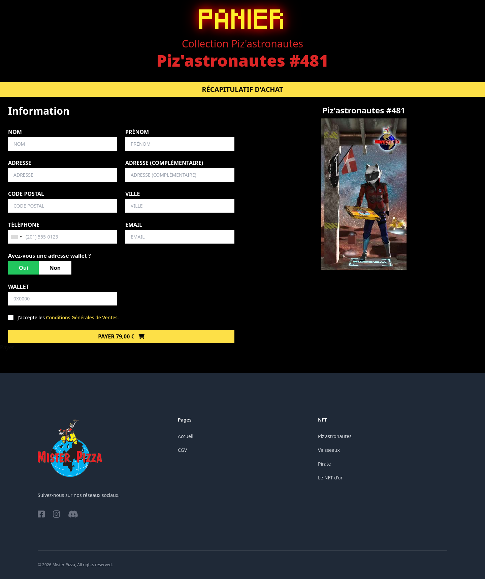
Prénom (137, 132)
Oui (23, 268)
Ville (132, 193)
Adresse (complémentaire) (164, 163)
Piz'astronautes (335, 436)
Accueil (185, 436)
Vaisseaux (329, 450)
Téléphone (23, 224)
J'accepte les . (68, 317)
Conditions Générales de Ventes (82, 317)
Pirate (324, 464)
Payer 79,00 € (121, 336)
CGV (182, 450)
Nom (15, 132)
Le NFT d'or (330, 477)
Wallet (18, 286)
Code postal (26, 193)
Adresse (19, 163)
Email (133, 224)
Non (55, 268)
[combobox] (16, 236)
